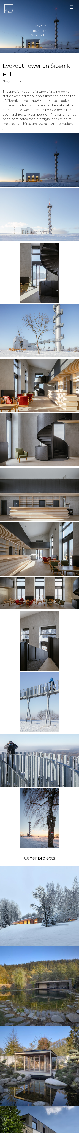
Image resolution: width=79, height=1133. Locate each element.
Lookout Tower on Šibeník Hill (39, 30)
